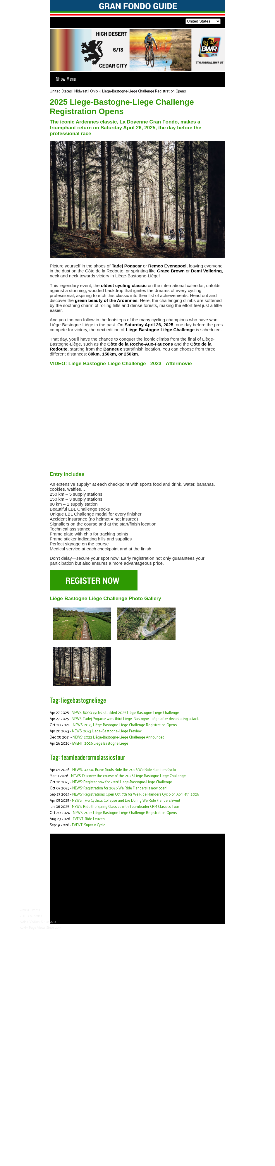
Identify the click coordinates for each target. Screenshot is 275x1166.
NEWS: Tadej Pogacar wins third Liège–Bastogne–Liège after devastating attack (135, 719)
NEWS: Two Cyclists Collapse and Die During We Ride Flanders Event (126, 801)
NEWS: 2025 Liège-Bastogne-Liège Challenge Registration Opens (125, 725)
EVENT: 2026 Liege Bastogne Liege (100, 744)
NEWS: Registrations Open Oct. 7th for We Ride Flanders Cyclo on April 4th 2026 (135, 794)
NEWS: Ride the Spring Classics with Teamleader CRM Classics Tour (125, 807)
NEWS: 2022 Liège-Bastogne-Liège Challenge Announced (118, 737)
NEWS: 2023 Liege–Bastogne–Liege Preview (107, 731)
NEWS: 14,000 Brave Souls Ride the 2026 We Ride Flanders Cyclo (124, 770)
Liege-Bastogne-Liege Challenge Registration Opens (144, 91)
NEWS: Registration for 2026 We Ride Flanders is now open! (119, 788)
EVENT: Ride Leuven (89, 819)
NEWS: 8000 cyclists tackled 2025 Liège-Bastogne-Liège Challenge (125, 713)
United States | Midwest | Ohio (74, 91)
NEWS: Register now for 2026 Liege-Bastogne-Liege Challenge (122, 782)
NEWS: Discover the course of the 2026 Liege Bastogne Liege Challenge (128, 776)
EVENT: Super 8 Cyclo (88, 825)
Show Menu (66, 78)
